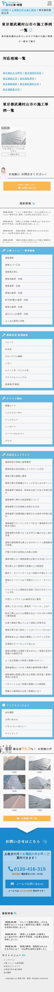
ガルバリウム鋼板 (13, 359)
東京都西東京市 (11, 90)
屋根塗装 (9, 260)
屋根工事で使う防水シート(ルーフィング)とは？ (28, 632)
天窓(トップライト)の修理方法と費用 (23, 602)
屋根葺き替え (11, 274)
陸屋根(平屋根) (12, 387)
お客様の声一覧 (27, 821)
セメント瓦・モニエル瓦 (17, 373)
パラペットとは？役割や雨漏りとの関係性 (25, 686)
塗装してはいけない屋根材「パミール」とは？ (27, 609)
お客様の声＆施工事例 (13, 969)
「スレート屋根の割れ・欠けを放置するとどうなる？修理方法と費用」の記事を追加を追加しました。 (26, 216)
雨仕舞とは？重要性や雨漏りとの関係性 (24, 568)
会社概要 (9, 715)
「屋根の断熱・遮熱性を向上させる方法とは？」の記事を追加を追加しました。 (25, 234)
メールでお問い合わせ (27, 886)
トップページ (9, 960)
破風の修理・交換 (13, 309)
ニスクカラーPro (13, 415)
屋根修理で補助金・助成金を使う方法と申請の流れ (28, 493)
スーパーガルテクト (14, 436)
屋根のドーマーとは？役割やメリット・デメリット (28, 583)
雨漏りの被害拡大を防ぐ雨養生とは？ (23, 693)
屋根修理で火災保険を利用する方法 (22, 509)
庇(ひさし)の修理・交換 (16, 316)
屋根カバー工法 (12, 267)
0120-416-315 (27, 871)
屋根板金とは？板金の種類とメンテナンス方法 (27, 639)
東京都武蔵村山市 (29, 85)
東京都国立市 (10, 79)
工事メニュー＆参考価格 (14, 963)
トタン (8, 366)
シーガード (10, 429)
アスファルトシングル (15, 380)
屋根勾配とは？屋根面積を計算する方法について (28, 561)
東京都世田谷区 (33, 74)
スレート (9, 345)
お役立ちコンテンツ (12, 966)
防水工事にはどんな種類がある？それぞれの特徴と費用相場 (28, 617)
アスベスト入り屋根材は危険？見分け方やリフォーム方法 (28, 593)
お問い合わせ (27, 188)
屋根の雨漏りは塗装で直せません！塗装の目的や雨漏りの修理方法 (28, 654)
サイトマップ (11, 736)
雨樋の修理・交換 (13, 295)
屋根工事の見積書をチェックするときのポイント (28, 485)
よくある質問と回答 (14, 323)
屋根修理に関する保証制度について (22, 502)
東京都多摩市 (27, 79)
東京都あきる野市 (12, 74)
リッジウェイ (11, 422)
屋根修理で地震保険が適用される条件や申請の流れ (28, 517)
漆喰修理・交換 (12, 288)
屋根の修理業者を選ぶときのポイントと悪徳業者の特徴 (28, 546)
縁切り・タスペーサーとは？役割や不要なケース (28, 575)
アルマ (8, 443)
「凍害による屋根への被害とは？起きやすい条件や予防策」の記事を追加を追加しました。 (26, 225)
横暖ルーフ (10, 408)
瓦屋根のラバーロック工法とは (20, 646)
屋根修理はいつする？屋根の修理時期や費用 (26, 670)
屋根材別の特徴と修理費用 (18, 464)
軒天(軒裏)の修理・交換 (16, 302)
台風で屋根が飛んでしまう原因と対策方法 (25, 625)
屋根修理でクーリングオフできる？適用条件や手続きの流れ (28, 527)
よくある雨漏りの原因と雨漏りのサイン (24, 663)
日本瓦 (8, 352)
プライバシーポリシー (15, 729)
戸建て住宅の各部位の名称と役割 (21, 554)
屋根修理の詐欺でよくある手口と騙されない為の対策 (28, 536)
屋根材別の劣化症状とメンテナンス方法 (24, 471)
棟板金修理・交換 (13, 281)
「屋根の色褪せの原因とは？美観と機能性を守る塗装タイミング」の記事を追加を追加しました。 (26, 244)
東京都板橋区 (10, 85)
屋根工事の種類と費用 (15, 478)
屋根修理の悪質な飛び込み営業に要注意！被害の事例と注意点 (28, 678)
